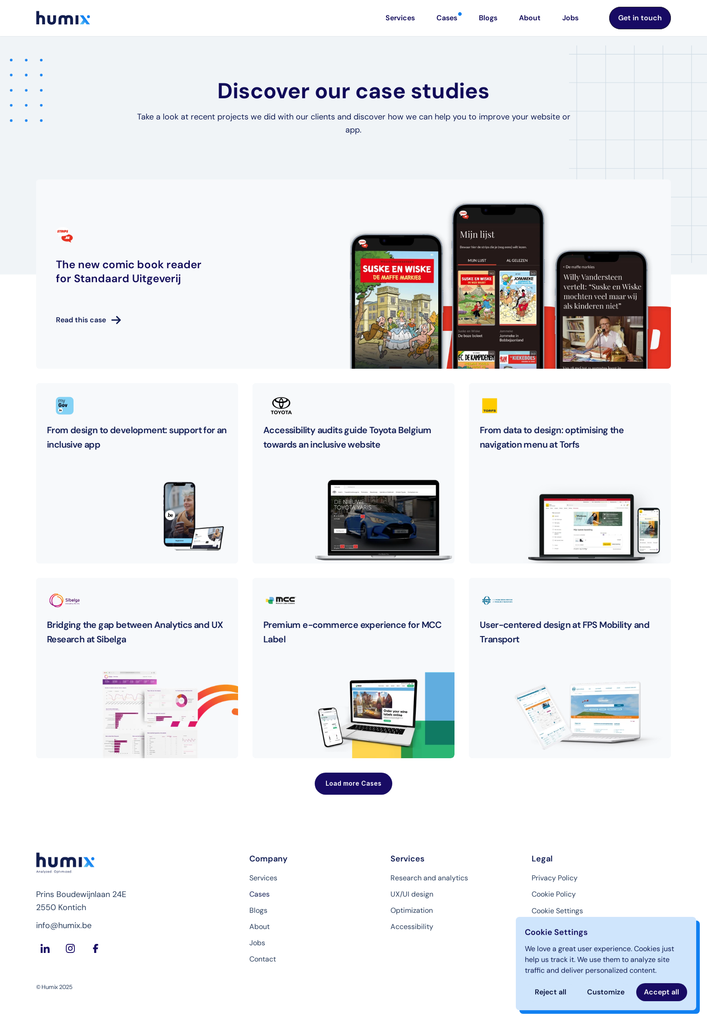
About (259, 926)
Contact (262, 959)
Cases (259, 894)
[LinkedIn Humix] (45, 948)
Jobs (257, 943)
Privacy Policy (555, 878)
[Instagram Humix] (70, 948)
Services (263, 878)
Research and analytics (429, 878)
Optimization (411, 910)
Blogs (258, 910)
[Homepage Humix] (63, 18)
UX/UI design (411, 894)
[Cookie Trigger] (557, 911)
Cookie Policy (554, 894)
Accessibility (411, 926)
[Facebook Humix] (96, 948)
